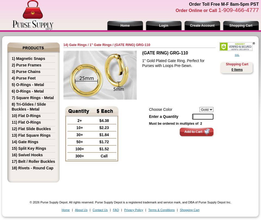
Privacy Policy (133, 210)
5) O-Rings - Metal (28, 84)
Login (163, 26)
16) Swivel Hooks (27, 155)
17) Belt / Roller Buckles (33, 161)
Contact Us (100, 210)
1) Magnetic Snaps (28, 58)
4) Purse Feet (24, 78)
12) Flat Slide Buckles (31, 129)
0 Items (237, 70)
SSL (237, 55)
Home (125, 26)
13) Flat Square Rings (31, 135)
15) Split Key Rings (29, 148)
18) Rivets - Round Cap (32, 168)
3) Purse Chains (26, 71)
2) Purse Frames (26, 65)
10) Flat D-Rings (26, 116)
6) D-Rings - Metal (28, 91)
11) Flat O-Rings (26, 122)
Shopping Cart (240, 26)
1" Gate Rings (100, 45)
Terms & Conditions (161, 210)
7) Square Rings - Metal (33, 98)
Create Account (202, 26)
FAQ (116, 210)
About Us (81, 210)
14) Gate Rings (25, 142)
